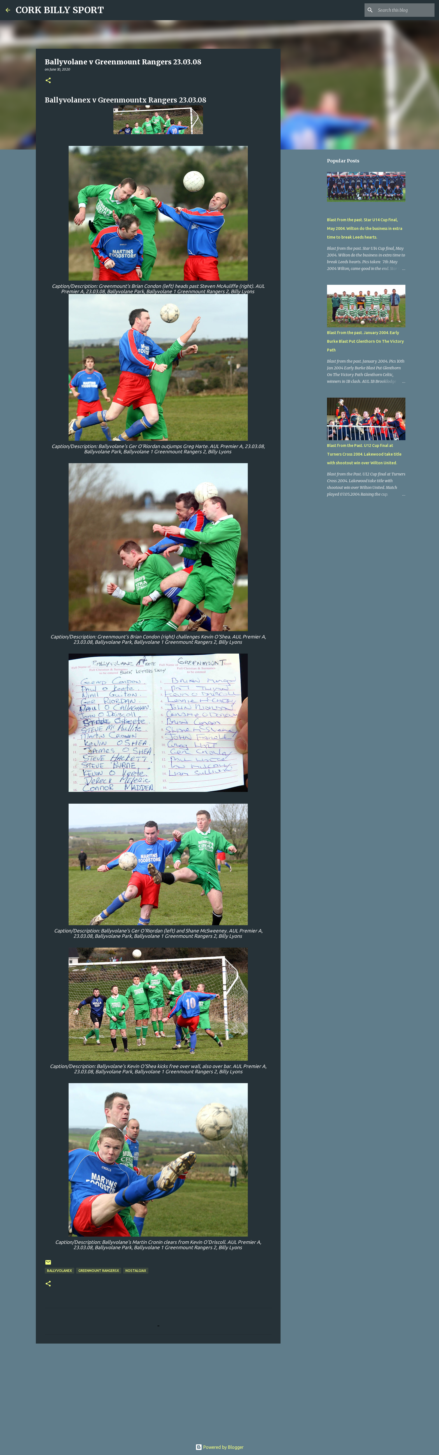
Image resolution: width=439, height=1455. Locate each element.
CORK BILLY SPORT (60, 10)
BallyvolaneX (59, 1270)
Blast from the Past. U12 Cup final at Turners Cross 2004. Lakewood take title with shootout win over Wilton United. (364, 454)
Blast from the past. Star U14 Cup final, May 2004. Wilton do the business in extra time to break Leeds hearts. (364, 228)
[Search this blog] (405, 10)
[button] (48, 81)
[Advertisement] (158, 1391)
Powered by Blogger (219, 1447)
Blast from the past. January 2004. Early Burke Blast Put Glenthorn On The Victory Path (365, 341)
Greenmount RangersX (98, 1270)
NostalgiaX (135, 1270)
